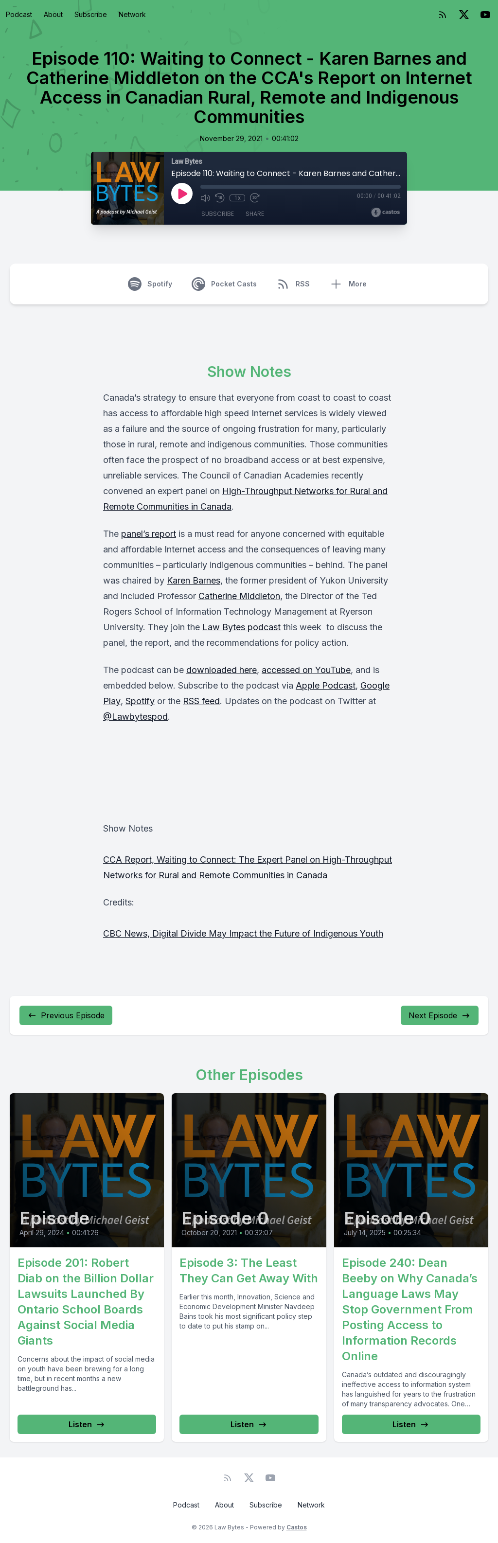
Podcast (19, 14)
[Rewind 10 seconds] (220, 198)
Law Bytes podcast (241, 627)
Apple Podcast (326, 685)
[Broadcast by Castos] (385, 212)
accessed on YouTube (306, 670)
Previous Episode (66, 1015)
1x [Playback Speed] (237, 198)
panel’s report (148, 534)
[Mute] (205, 198)
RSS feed (201, 701)
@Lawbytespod (135, 716)
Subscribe (90, 14)
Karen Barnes (193, 580)
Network (132, 14)
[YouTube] (485, 14)
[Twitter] (464, 14)
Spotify (140, 701)
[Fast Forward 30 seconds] (255, 198)
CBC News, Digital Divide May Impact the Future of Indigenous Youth (243, 933)
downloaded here (221, 670)
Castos (296, 1527)
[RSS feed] (442, 14)
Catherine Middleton (239, 596)
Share (255, 214)
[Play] (182, 193)
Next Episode (440, 1015)
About (53, 14)
